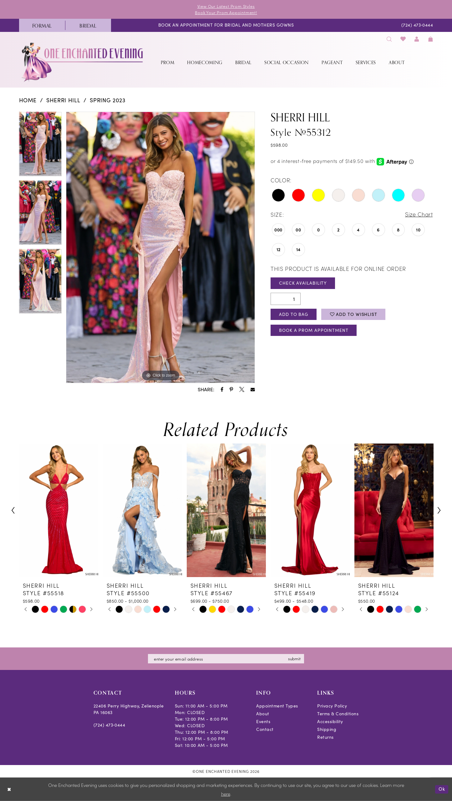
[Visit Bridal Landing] (88, 25)
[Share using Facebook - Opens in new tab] (222, 389)
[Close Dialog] (9, 789)
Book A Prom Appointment (313, 330)
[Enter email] (226, 658)
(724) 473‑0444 (109, 725)
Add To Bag (293, 314)
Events (263, 721)
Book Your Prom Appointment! (226, 12)
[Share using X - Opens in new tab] (241, 389)
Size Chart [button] (419, 214)
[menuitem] (42, 25)
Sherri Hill (63, 100)
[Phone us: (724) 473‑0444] (417, 25)
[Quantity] (286, 299)
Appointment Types (277, 706)
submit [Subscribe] (294, 659)
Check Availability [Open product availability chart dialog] (303, 283)
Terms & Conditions (337, 714)
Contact (265, 729)
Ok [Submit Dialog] (442, 789)
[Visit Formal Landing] (42, 25)
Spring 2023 (107, 100)
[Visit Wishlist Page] (403, 39)
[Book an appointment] (226, 25)
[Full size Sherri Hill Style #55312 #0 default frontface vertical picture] (160, 247)
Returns (325, 737)
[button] (417, 39)
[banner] (83, 62)
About (262, 714)
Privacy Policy (332, 706)
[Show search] (389, 39)
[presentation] (58, 510)
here (225, 793)
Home (28, 100)
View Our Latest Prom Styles (226, 6)
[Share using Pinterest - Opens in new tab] (231, 389)
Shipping (326, 729)
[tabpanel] (40, 146)
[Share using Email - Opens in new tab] (253, 390)
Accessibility (330, 721)
